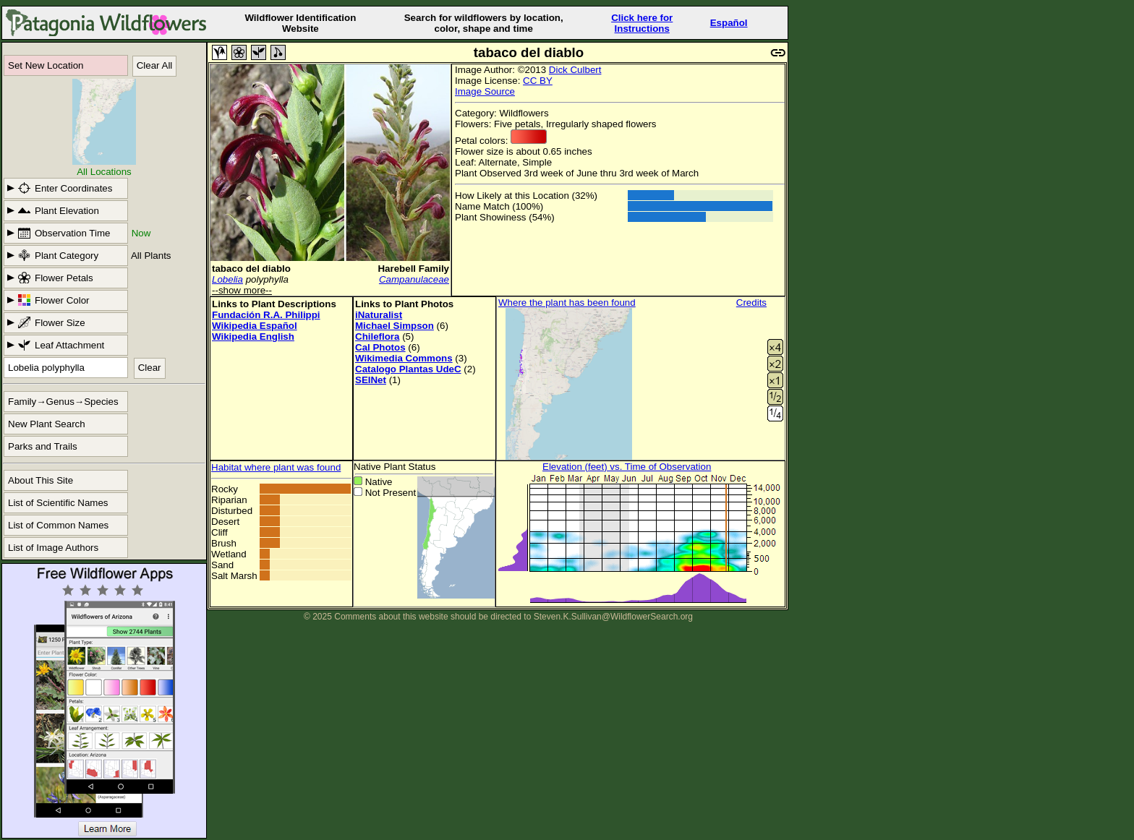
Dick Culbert (575, 69)
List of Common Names (58, 525)
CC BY (538, 80)
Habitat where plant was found (276, 467)
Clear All (155, 65)
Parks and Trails (42, 446)
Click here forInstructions (642, 23)
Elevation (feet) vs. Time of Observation (626, 466)
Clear (149, 367)
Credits (751, 302)
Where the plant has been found (567, 302)
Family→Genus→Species (63, 401)
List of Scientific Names (58, 502)
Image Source (485, 91)
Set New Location (45, 65)
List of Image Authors (53, 547)
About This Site (40, 480)
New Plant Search (46, 424)
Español (729, 22)
